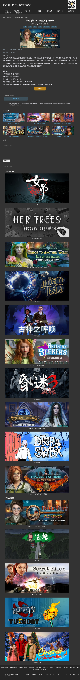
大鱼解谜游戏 (4, 667)
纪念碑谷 (65, 667)
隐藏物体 (46, 27)
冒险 (35, 27)
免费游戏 (8, 13)
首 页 (6, 11)
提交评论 (6, 161)
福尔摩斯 (43, 669)
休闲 (30, 27)
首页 (4, 17)
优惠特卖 (19, 13)
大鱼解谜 (16, 11)
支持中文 (60, 11)
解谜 (40, 27)
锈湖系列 (45, 667)
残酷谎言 (58, 667)
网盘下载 (16, 98)
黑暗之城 (54, 27)
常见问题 (34, 674)
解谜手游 (27, 11)
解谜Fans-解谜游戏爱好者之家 (17, 5)
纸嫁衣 (52, 667)
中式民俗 (38, 11)
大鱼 (25, 27)
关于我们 (27, 674)
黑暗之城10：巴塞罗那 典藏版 (15, 17)
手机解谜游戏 (13, 667)
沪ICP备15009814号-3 (72, 674)
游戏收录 (41, 674)
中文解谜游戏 (23, 667)
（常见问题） (12, 95)
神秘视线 (38, 667)
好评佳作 (49, 11)
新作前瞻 (71, 11)
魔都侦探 (72, 667)
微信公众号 (56, 674)
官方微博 (48, 674)
